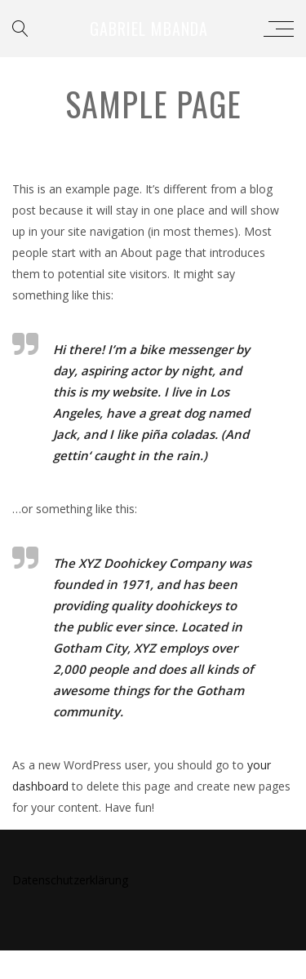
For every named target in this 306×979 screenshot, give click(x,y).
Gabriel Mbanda (149, 28)
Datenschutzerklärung (70, 880)
